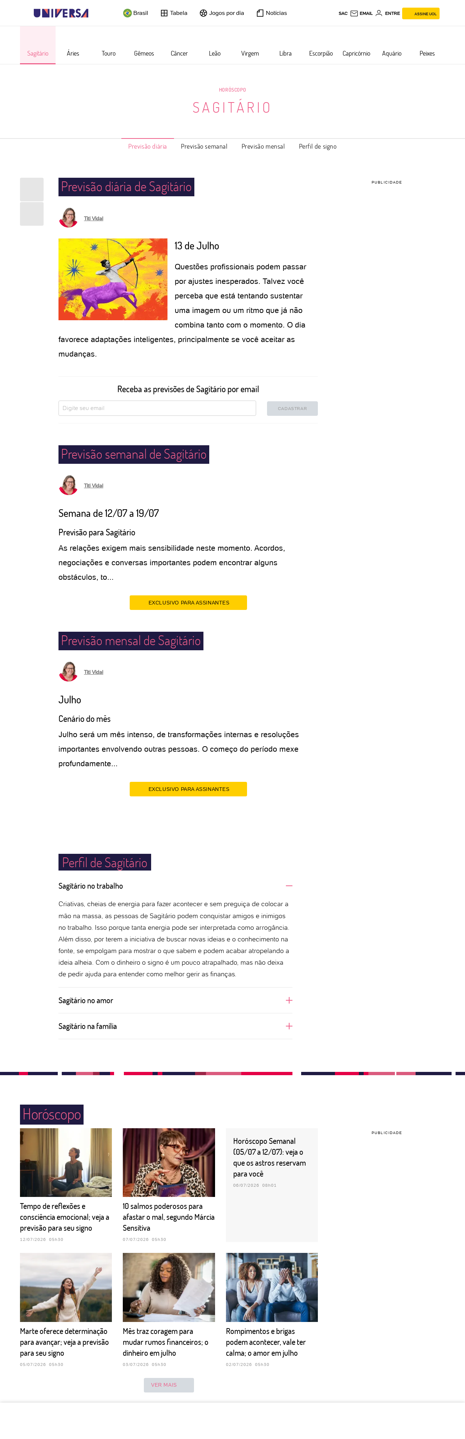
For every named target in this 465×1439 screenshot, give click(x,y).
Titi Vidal (93, 218)
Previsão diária (147, 146)
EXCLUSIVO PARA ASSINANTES (188, 602)
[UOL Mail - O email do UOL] (361, 13)
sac (343, 13)
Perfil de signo (318, 146)
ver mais (169, 1385)
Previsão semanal (204, 146)
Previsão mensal (263, 146)
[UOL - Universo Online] (94, 13)
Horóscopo (232, 89)
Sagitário (233, 106)
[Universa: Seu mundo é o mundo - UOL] (61, 13)
